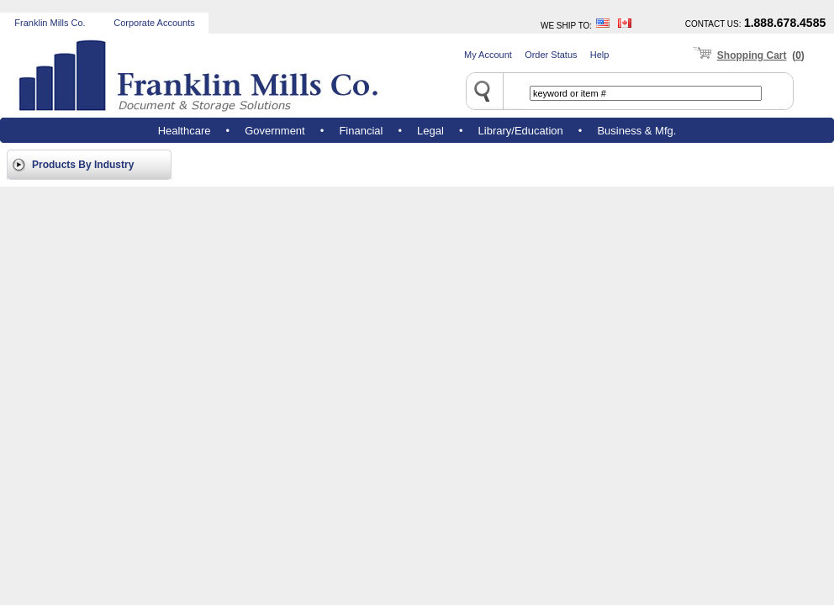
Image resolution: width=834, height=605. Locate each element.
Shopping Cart (752, 55)
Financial (361, 130)
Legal (430, 130)
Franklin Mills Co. (49, 23)
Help (600, 55)
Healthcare (184, 130)
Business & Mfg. (636, 130)
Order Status (551, 55)
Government (275, 130)
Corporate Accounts (154, 23)
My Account (488, 55)
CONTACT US (712, 24)
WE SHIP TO (565, 25)
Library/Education (520, 130)
